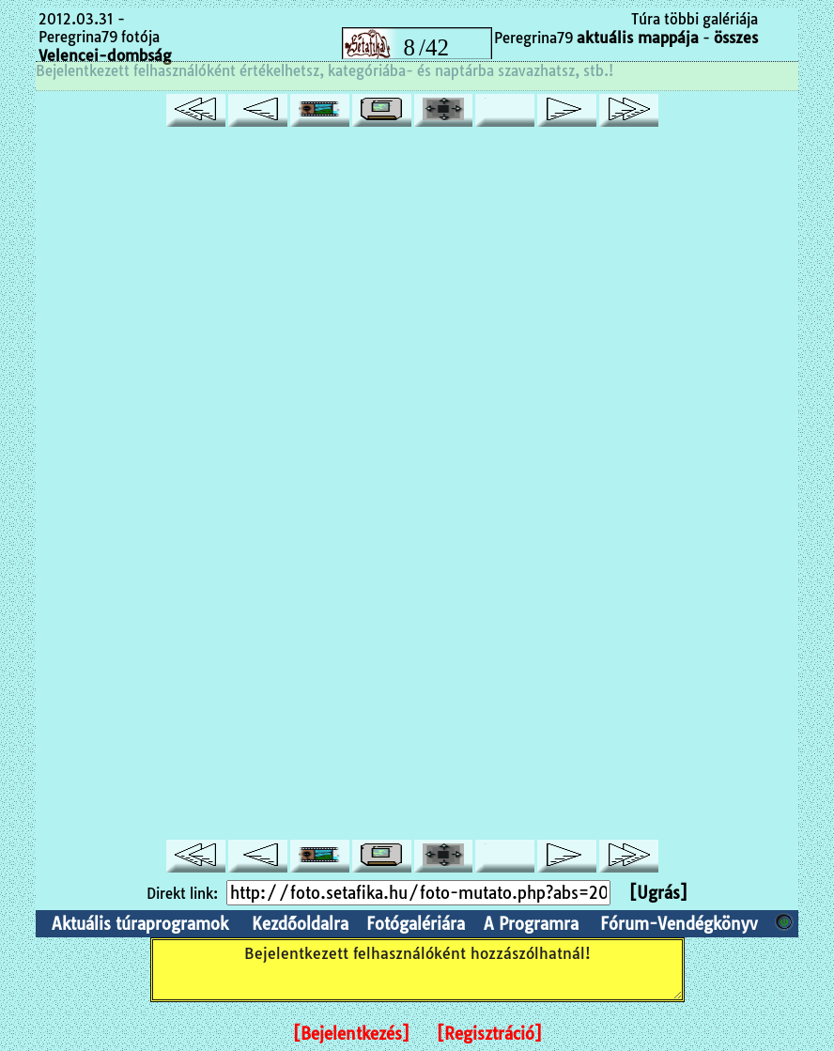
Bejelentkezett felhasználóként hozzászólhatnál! (417, 969)
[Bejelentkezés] (351, 1033)
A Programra (531, 924)
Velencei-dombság (105, 55)
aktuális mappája (638, 37)
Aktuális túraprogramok (140, 924)
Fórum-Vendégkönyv (679, 924)
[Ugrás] (658, 893)
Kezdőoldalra (300, 924)
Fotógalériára (415, 924)
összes (736, 37)
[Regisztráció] (489, 1033)
